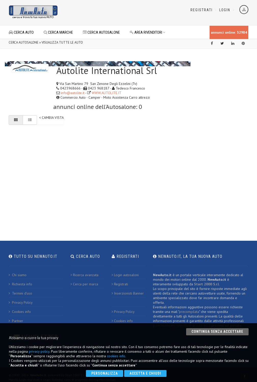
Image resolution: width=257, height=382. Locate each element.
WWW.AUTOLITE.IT (106, 93)
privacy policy (39, 351)
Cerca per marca (84, 284)
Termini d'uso (20, 293)
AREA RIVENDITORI (147, 32)
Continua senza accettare (217, 331)
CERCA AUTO (21, 32)
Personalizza (104, 373)
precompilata (189, 311)
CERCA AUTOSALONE (101, 32)
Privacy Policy (21, 302)
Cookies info (20, 311)
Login (224, 10)
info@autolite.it (72, 93)
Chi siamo (18, 275)
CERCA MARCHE (58, 32)
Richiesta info (20, 284)
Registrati (201, 10)
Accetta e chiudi (145, 373)
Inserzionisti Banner (128, 293)
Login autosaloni (125, 275)
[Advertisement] (122, 12)
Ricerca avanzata (84, 275)
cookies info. (116, 356)
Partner (16, 321)
